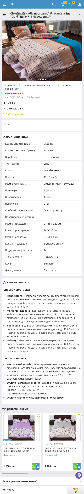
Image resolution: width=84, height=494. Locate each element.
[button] (38, 79)
